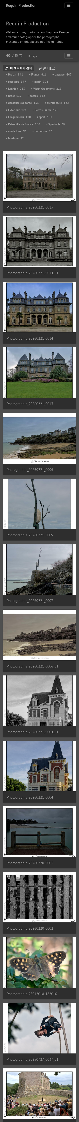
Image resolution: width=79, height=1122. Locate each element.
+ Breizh (14, 74)
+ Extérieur (16, 110)
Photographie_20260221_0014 (30, 338)
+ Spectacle (56, 124)
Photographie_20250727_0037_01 (32, 1059)
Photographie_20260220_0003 (30, 863)
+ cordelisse (42, 131)
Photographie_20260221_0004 (30, 797)
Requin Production (21, 5)
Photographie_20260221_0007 (30, 601)
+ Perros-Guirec (45, 110)
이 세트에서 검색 (18, 68)
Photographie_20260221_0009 (30, 535)
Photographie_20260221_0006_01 (32, 666)
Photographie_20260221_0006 (30, 470)
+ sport (44, 117)
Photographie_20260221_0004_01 (32, 732)
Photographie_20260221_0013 (30, 404)
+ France (38, 74)
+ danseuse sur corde (22, 103)
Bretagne (33, 56)
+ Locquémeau (18, 117)
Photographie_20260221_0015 (30, 207)
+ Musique (15, 138)
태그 (19, 55)
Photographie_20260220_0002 (30, 928)
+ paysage (62, 74)
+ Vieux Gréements (46, 88)
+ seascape (16, 81)
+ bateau (36, 96)
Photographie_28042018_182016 (32, 994)
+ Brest (14, 96)
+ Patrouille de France (23, 124)
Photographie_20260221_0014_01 (32, 273)
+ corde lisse (16, 131)
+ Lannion (15, 88)
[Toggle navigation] (68, 5)
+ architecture (57, 103)
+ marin (40, 81)
